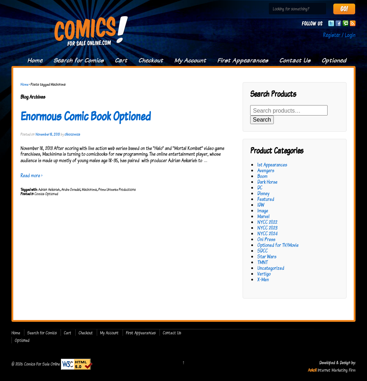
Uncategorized (270, 268)
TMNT (262, 262)
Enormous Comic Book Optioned (85, 116)
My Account (190, 60)
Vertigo (264, 273)
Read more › (31, 175)
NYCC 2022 (267, 222)
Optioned (333, 60)
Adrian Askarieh (49, 189)
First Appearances (242, 60)
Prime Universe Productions (117, 189)
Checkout (150, 60)
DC (259, 187)
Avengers (265, 170)
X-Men (263, 279)
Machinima (89, 189)
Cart (121, 60)
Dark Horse (267, 181)
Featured (265, 199)
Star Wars (266, 256)
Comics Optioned (46, 194)
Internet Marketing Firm (337, 370)
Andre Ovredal (70, 189)
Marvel (263, 216)
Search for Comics (78, 60)
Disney (263, 193)
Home (34, 60)
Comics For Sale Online (42, 364)
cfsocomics (72, 134)
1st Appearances (272, 164)
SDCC (262, 250)
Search (262, 120)
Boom (262, 176)
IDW (260, 204)
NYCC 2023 (267, 227)
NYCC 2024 (267, 233)
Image (262, 210)
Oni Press (266, 239)
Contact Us (294, 60)
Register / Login (339, 35)
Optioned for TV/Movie (278, 245)
